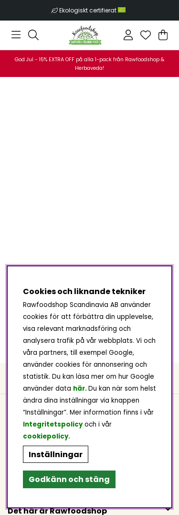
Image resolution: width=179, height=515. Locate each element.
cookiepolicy (45, 436)
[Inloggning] (128, 35)
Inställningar (56, 454)
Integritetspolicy (53, 424)
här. (80, 388)
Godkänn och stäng (69, 479)
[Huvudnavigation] (16, 35)
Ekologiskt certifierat (93, 10)
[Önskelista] (146, 35)
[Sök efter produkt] (33, 35)
